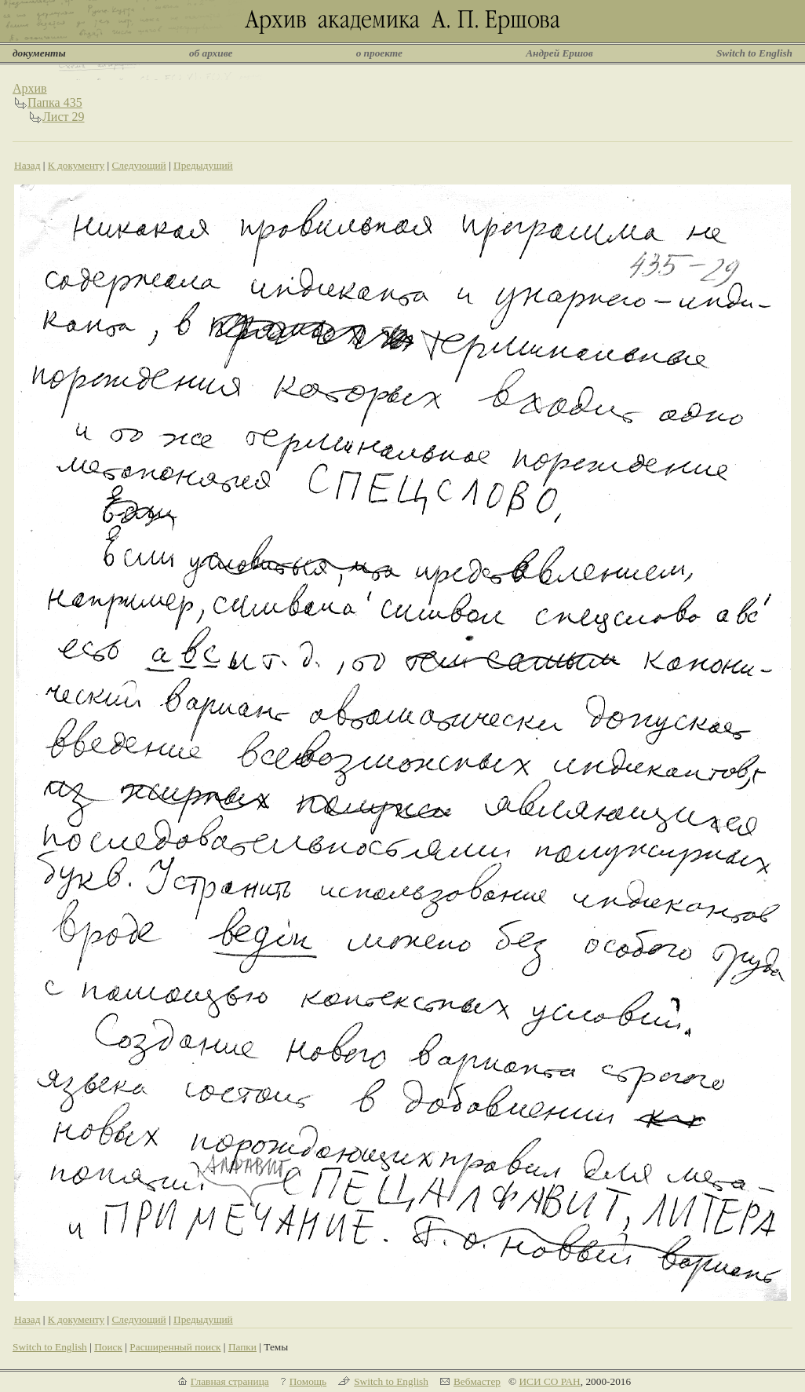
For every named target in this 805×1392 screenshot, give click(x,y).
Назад (27, 165)
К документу (76, 165)
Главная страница (230, 1381)
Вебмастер (477, 1381)
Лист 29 (63, 116)
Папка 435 (54, 102)
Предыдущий (203, 165)
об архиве (211, 53)
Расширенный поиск (174, 1347)
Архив (30, 88)
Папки (242, 1347)
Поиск (108, 1347)
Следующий (138, 165)
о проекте (379, 53)
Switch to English (754, 53)
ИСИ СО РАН (549, 1381)
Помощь (308, 1381)
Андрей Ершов (559, 53)
